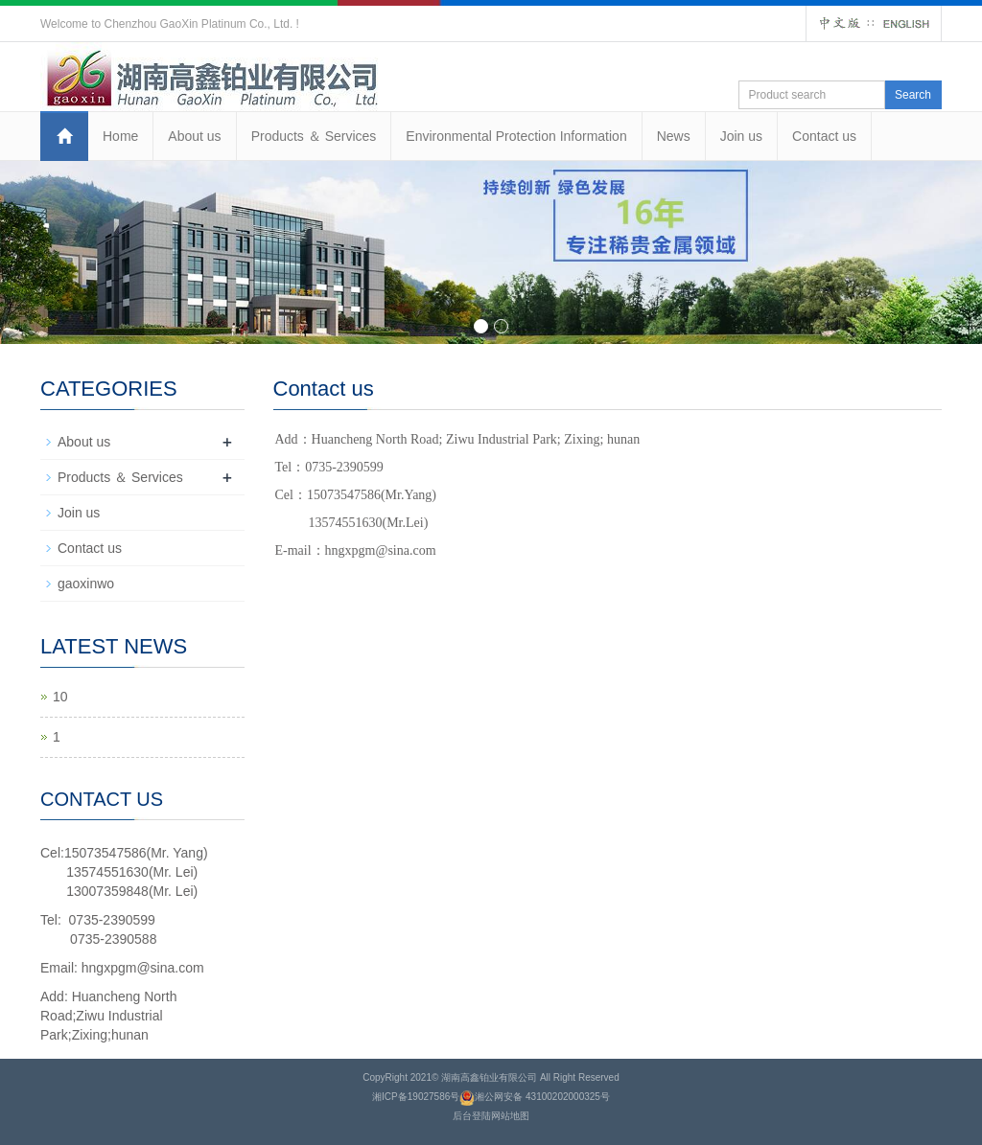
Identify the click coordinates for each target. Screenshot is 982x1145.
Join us (741, 136)
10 (60, 696)
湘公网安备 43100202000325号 (542, 1096)
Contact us (824, 136)
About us (194, 136)
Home (120, 136)
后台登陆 (472, 1116)
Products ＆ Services (314, 136)
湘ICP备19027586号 (415, 1096)
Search (913, 95)
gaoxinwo (86, 583)
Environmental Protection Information (516, 136)
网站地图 (510, 1116)
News (673, 136)
